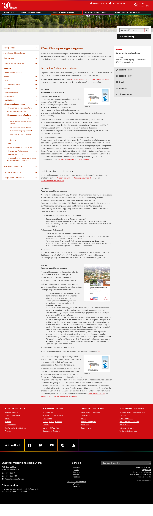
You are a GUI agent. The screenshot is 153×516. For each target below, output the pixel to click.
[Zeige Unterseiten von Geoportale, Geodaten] (36, 177)
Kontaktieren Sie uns (143, 467)
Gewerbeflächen (126, 418)
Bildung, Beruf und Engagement (132, 412)
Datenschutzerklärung (142, 472)
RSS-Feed (76, 474)
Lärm (6, 80)
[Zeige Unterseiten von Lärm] (36, 80)
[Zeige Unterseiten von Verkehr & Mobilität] (36, 172)
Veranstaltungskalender (90, 412)
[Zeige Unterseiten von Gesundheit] (36, 58)
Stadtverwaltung (11, 412)
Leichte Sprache (118, 3)
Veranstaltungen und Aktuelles (19, 147)
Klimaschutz (9, 96)
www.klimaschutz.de (66, 159)
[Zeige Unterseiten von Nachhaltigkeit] (36, 100)
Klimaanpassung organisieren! (21, 131)
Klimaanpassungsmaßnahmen (19, 115)
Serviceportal (10, 12)
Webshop (76, 486)
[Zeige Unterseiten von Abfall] (36, 76)
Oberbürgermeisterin (13, 415)
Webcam (76, 484)
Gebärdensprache (100, 3)
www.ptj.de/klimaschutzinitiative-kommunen (59, 396)
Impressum (146, 470)
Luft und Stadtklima (12, 84)
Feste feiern (86, 428)
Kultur (83, 418)
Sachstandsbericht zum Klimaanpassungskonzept (90, 79)
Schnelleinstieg (135, 37)
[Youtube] (51, 445)
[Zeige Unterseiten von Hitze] (36, 144)
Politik (7, 418)
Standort (123, 415)
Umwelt (7, 68)
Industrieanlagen (11, 92)
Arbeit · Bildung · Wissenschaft (132, 12)
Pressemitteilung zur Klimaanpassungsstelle (74, 178)
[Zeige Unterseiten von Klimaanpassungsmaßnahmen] (36, 115)
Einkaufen (85, 425)
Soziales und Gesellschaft (14, 53)
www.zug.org (84, 159)
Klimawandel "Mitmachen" (17, 151)
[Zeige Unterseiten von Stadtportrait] (36, 48)
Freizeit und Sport (88, 422)
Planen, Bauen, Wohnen (14, 63)
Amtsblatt (76, 467)
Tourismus (85, 415)
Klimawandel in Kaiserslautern (19, 108)
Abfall (6, 76)
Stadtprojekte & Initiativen (15, 428)
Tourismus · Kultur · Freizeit (98, 12)
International (125, 425)
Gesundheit (8, 58)
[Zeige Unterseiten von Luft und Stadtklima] (36, 84)
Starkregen (11, 140)
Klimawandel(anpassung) (14, 104)
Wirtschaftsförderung (128, 431)
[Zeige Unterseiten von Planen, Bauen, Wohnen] (36, 63)
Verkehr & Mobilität (12, 172)
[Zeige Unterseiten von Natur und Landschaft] (36, 166)
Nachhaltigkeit (10, 100)
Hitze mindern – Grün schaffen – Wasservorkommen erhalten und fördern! (21, 121)
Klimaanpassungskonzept (17, 111)
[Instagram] (63, 445)
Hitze (9, 144)
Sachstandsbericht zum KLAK (52, 180)
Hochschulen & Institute (129, 422)
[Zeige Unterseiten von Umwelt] (36, 68)
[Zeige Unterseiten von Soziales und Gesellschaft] (36, 53)
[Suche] (146, 30)
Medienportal (10, 425)
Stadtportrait (9, 47)
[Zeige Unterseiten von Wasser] (36, 88)
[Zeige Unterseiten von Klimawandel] (36, 151)
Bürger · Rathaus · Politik (35, 12)
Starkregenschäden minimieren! (20, 127)
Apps (76, 470)
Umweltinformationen (13, 73)
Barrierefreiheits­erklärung (140, 474)
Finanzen (8, 431)
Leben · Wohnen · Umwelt (66, 12)
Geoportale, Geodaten (13, 177)
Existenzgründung (127, 428)
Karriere (76, 472)
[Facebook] (30, 445)
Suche (76, 479)
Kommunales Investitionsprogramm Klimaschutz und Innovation (21, 159)
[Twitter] (40, 445)
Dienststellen (22, 491)
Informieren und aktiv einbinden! (21, 134)
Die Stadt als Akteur (15, 154)
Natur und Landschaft (13, 167)
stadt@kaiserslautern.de (14, 479)
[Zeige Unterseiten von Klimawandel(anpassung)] (36, 104)
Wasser (7, 88)
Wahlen (8, 422)
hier (98, 351)
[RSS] (73, 445)
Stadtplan (76, 477)
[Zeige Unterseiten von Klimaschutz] (36, 96)
